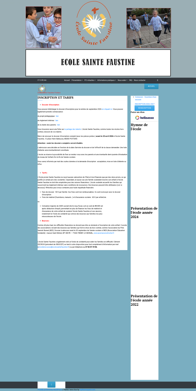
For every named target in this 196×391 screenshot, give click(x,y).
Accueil (67, 80)
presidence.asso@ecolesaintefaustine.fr (53, 247)
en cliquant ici (107, 109)
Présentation (76, 80)
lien (57, 116)
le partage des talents (72, 129)
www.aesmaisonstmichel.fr (104, 233)
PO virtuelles (89, 80)
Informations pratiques (106, 80)
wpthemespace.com (87, 390)
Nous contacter (139, 80)
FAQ (130, 80)
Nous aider (122, 80)
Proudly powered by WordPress (50, 390)
